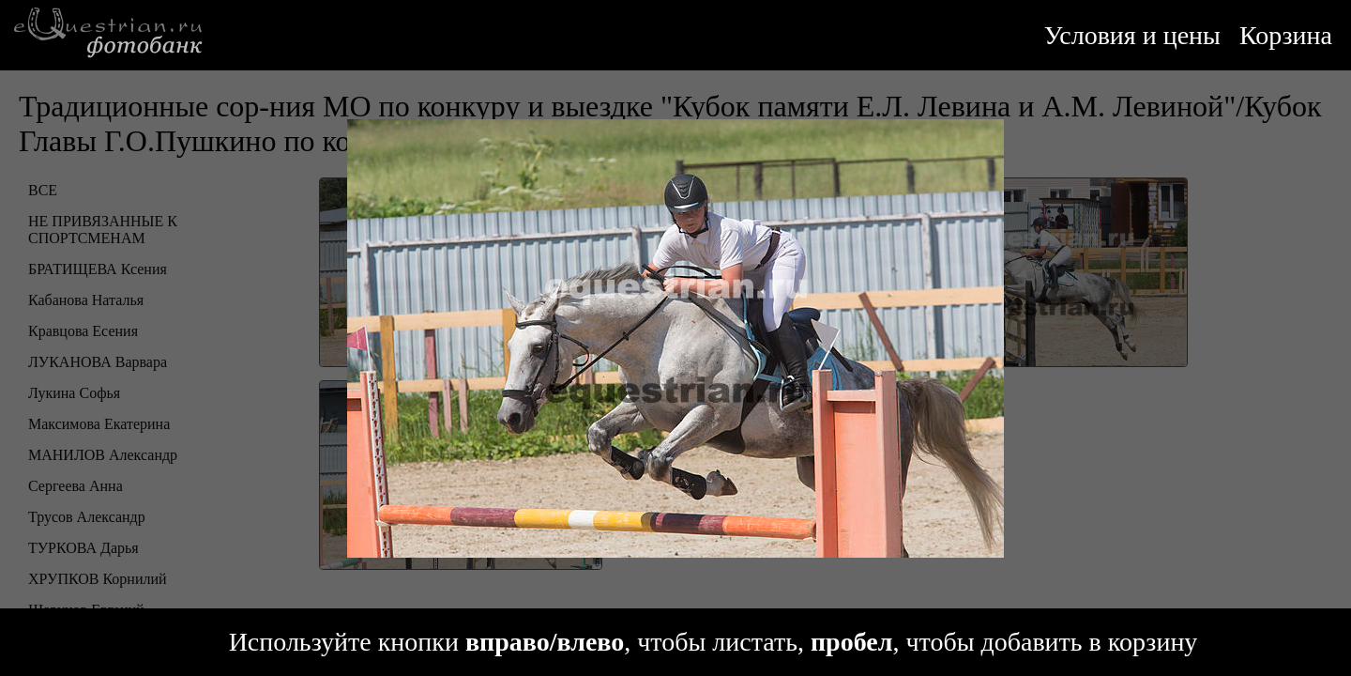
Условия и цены (1132, 35)
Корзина (1285, 35)
